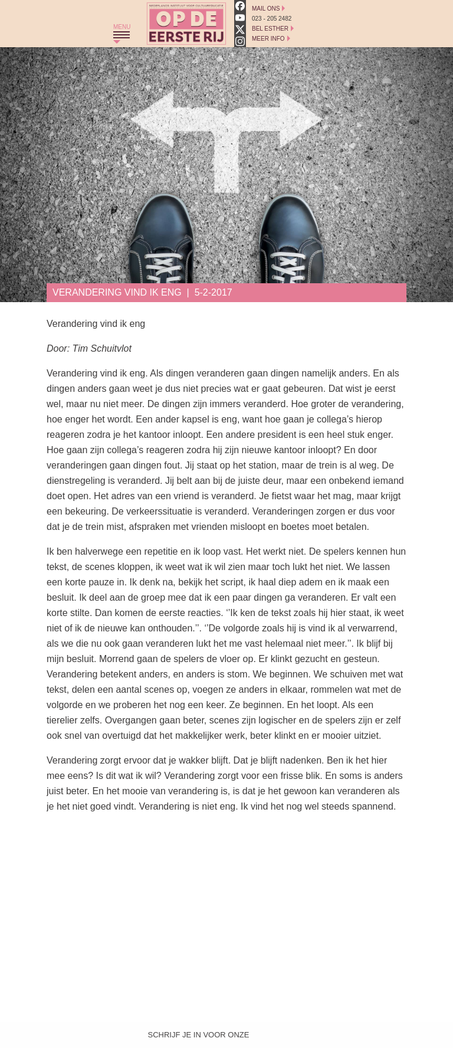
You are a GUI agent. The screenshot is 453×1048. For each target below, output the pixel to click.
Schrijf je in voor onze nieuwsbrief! (199, 1037)
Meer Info (268, 38)
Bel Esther (270, 28)
